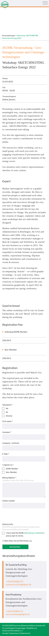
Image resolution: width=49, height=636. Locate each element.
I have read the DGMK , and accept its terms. (25, 534)
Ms (7, 408)
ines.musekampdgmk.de (18, 614)
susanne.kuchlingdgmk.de (18, 584)
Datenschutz (7, 524)
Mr (7, 412)
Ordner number (8, 501)
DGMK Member (12, 469)
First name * (7, 421)
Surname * (6, 432)
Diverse (9, 416)
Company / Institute (10, 443)
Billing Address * (9, 478)
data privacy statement (34, 533)
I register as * (8, 465)
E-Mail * (5, 454)
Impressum (14, 633)
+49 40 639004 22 (14, 581)
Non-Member (11, 472)
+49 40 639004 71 (14, 611)
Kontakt (5, 633)
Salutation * (7, 405)
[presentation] (22, 515)
